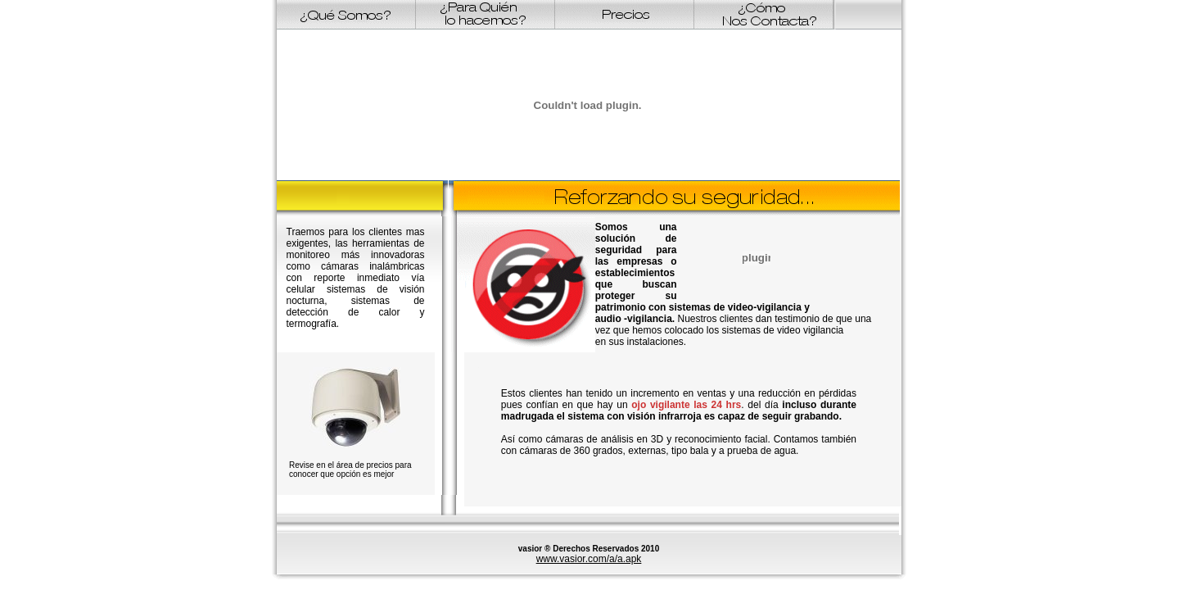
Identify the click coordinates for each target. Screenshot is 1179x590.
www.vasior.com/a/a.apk (589, 559)
